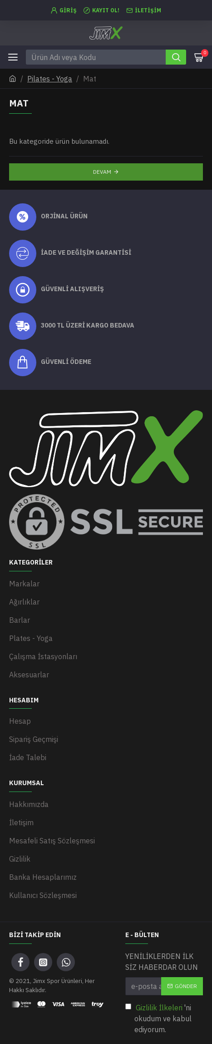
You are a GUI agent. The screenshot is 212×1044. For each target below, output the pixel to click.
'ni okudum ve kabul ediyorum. (158, 1018)
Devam (102, 171)
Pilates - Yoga (49, 78)
